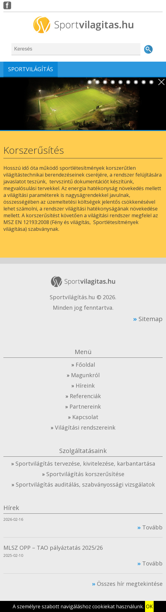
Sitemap (151, 318)
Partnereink (85, 406)
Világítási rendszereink (85, 427)
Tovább (152, 527)
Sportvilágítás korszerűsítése (85, 474)
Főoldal (85, 364)
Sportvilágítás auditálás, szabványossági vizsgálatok (85, 484)
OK (149, 606)
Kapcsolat (85, 417)
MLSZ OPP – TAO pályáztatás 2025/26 (53, 547)
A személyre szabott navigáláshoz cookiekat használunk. (78, 606)
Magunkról (85, 375)
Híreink (85, 385)
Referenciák (85, 396)
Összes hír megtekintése (130, 583)
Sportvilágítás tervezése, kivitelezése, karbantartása (85, 463)
